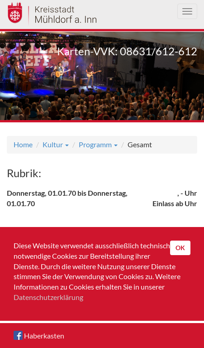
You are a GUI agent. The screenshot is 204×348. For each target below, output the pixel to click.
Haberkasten (39, 335)
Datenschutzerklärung (48, 297)
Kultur (56, 144)
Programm (98, 144)
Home (23, 144)
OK (180, 247)
